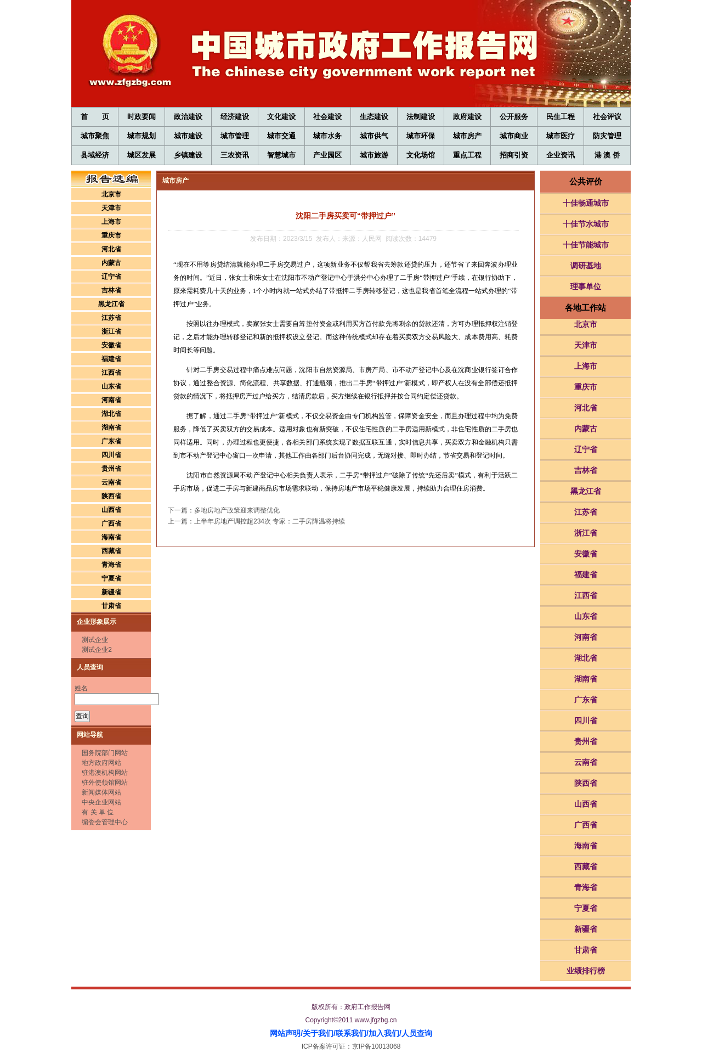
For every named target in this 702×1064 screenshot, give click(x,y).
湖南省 (111, 427)
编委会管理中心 (105, 822)
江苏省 (111, 318)
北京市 (111, 194)
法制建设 (420, 116)
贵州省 (111, 468)
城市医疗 (560, 136)
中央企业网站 (101, 802)
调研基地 (585, 265)
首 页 (95, 116)
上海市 (111, 222)
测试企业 (95, 640)
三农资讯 (234, 155)
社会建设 (327, 116)
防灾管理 (607, 136)
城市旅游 (374, 155)
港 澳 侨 (607, 155)
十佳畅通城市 (586, 203)
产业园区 (327, 155)
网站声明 (285, 1033)
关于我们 (318, 1033)
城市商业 (514, 136)
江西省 (111, 372)
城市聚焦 (95, 136)
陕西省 (111, 496)
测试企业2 (97, 650)
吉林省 (111, 290)
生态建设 (374, 116)
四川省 (111, 455)
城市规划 (141, 136)
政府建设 (467, 116)
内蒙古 (111, 263)
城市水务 (327, 136)
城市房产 (467, 136)
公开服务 (514, 116)
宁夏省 (111, 578)
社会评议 (607, 116)
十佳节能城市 (586, 244)
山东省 (111, 386)
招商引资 (514, 155)
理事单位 (585, 286)
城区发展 (141, 155)
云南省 (111, 482)
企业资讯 (560, 155)
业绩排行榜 (586, 970)
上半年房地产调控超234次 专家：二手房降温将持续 (269, 521)
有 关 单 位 (98, 812)
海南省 (111, 537)
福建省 (111, 359)
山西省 (111, 510)
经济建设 (234, 116)
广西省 (111, 523)
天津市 (111, 208)
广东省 (111, 441)
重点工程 (467, 155)
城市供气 (374, 136)
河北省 (111, 249)
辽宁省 (111, 276)
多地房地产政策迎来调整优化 (237, 510)
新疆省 (111, 592)
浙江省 (111, 331)
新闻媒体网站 (101, 792)
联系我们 (351, 1033)
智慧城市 (281, 155)
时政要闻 (141, 116)
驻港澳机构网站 (105, 772)
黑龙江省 (111, 304)
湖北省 (111, 414)
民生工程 (560, 116)
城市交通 (281, 136)
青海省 (111, 564)
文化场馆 (420, 155)
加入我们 (384, 1033)
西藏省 (111, 551)
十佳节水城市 (586, 223)
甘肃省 (111, 606)
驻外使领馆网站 (105, 782)
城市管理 (234, 136)
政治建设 (188, 116)
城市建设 (188, 136)
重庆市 (111, 235)
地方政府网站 (101, 763)
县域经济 (95, 155)
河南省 (111, 400)
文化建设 (281, 116)
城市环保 (420, 136)
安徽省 (111, 345)
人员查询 (416, 1033)
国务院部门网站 (105, 753)
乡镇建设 (188, 155)
